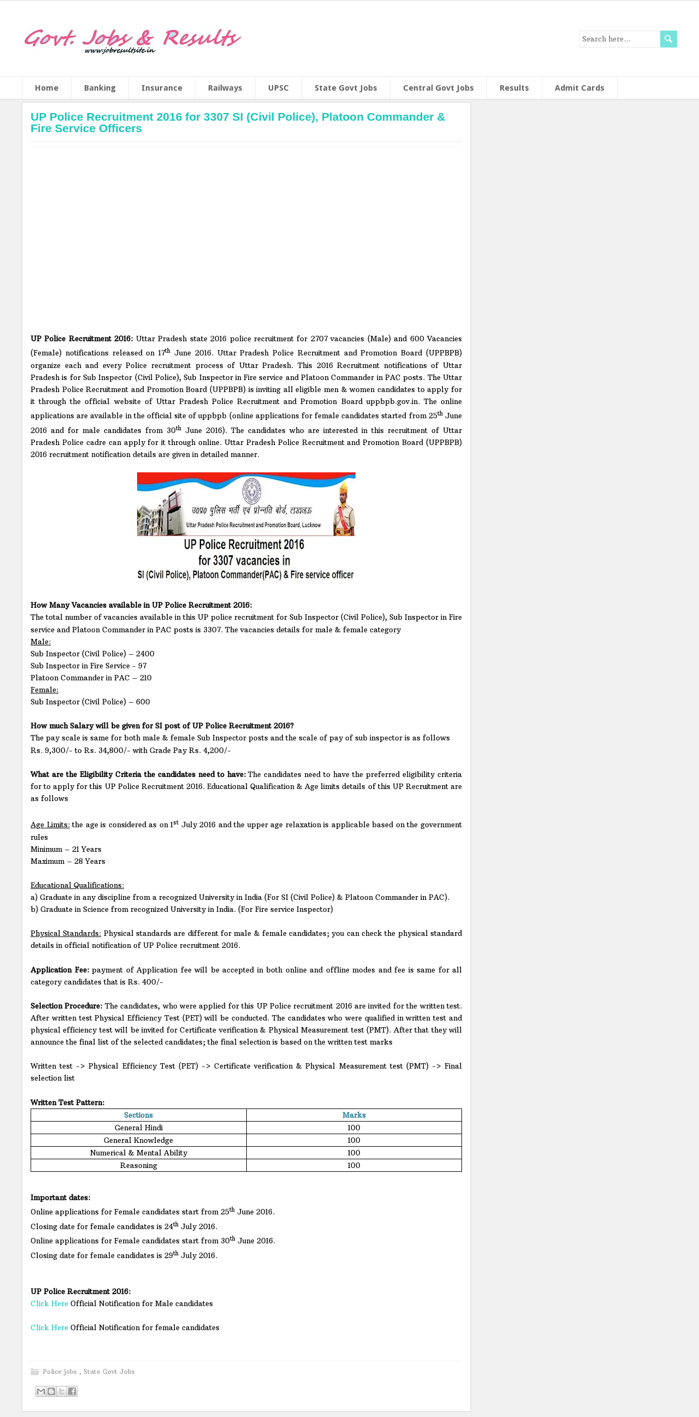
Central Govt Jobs (438, 88)
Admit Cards (580, 88)
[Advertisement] (246, 244)
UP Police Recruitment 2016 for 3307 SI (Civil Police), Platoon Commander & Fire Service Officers (238, 122)
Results (514, 88)
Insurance (161, 88)
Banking (100, 88)
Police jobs (61, 1371)
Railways (225, 88)
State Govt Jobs (346, 88)
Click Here (50, 1303)
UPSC (278, 88)
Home (46, 88)
